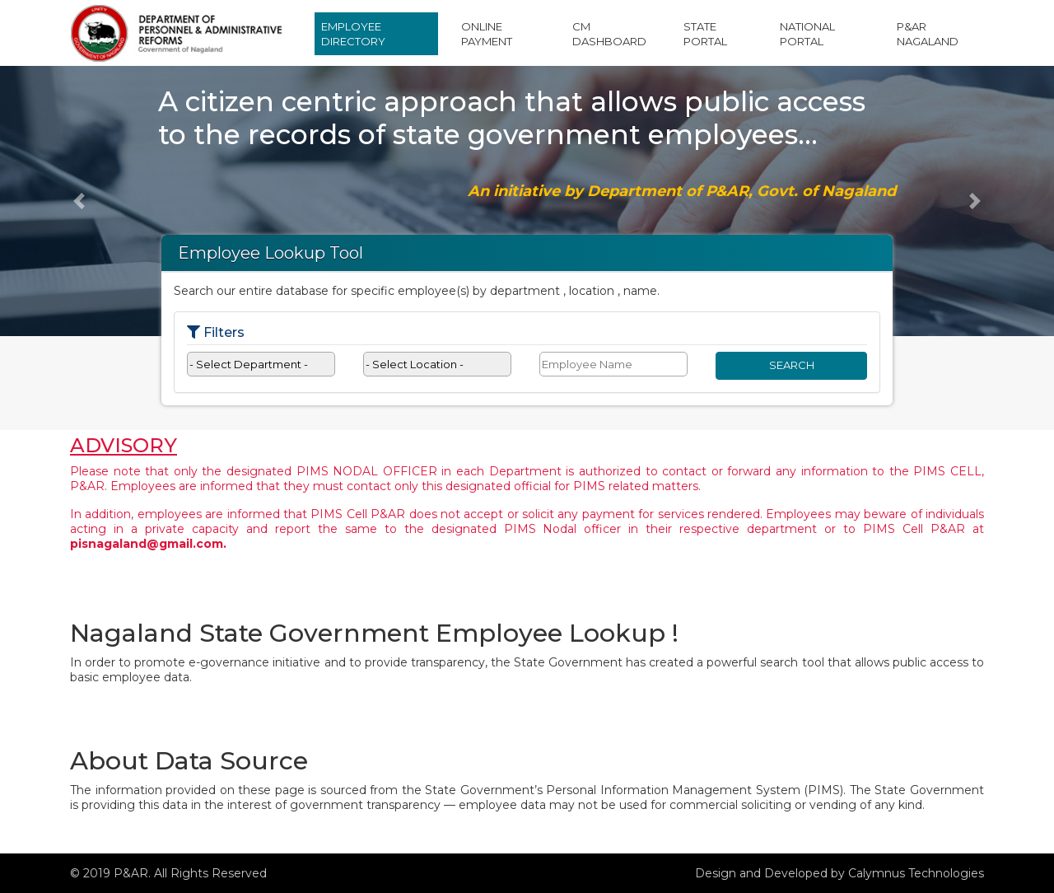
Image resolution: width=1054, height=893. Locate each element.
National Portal (807, 34)
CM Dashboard (609, 34)
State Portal (705, 34)
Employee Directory (353, 34)
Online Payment (486, 34)
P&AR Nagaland (927, 34)
